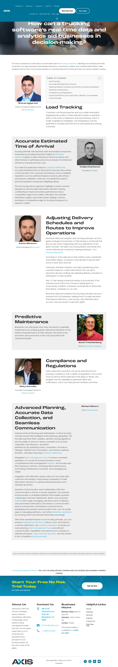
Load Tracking (54, 81)
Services (29, 6)
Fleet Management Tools (36, 457)
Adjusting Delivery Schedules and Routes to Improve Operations (74, 87)
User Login (55, 14)
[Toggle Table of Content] (98, 78)
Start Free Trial (44, 14)
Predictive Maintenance (58, 90)
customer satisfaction (55, 167)
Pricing (56, 6)
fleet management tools (40, 528)
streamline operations (62, 512)
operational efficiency (34, 522)
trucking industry (39, 536)
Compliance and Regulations (60, 92)
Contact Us (33, 14)
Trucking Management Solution (24, 570)
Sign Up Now (92, 586)
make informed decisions (44, 533)
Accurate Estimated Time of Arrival (62, 84)
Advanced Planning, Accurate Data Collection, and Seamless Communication (73, 96)
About (48, 6)
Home (88, 609)
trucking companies (68, 63)
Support (39, 6)
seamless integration (48, 525)
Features (18, 6)
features (51, 463)
